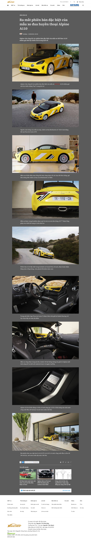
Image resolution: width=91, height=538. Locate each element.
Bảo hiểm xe (45, 5)
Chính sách (10, 504)
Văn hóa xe (23, 15)
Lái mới (37, 5)
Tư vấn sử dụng (45, 504)
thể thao (57, 84)
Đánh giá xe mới (35, 504)
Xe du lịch (22, 504)
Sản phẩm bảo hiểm (57, 504)
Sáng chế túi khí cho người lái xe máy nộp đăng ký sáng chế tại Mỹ (62, 482)
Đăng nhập (81, 1)
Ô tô (81, 504)
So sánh (33, 508)
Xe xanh (52, 5)
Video (58, 5)
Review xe (73, 504)
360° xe (13, 5)
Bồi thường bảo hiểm (57, 508)
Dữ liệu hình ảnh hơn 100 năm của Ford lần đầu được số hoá (28, 482)
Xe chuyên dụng (24, 508)
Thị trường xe (21, 5)
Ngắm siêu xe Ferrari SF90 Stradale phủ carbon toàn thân (44, 482)
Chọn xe (43, 508)
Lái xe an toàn (44, 511)
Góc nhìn (9, 511)
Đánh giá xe (30, 5)
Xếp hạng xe (34, 511)
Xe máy (22, 511)
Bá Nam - (25, 34)
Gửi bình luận (66, 490)
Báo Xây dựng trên (32, 462)
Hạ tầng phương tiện (12, 508)
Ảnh (64, 5)
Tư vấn (73, 511)
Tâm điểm (9, 515)
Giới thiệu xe (74, 508)
